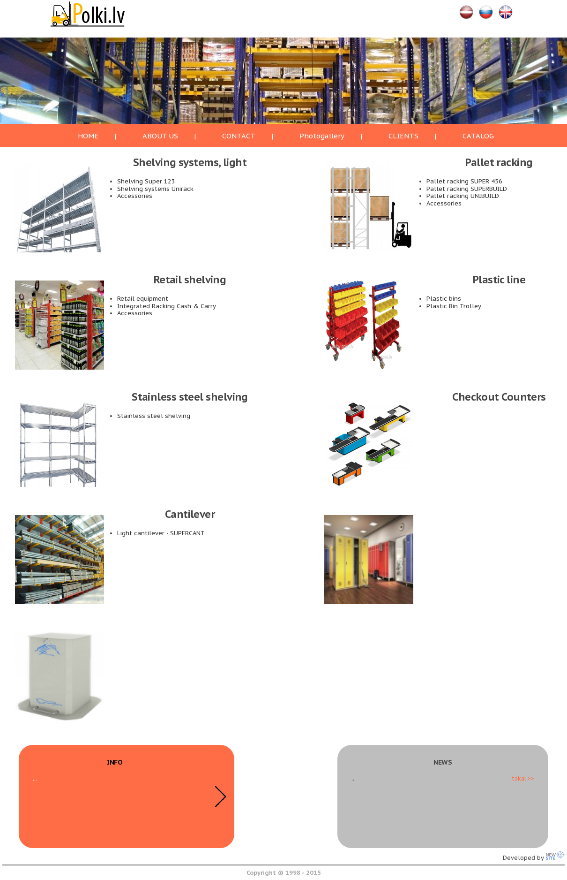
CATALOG (478, 135)
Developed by (534, 858)
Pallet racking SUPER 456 (464, 181)
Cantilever (190, 514)
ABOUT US (160, 135)
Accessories (134, 196)
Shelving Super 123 (146, 181)
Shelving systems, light (189, 162)
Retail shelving (190, 279)
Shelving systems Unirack (155, 189)
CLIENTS (403, 135)
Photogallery (321, 135)
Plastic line (499, 279)
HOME (88, 135)
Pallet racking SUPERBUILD (466, 189)
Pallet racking (498, 162)
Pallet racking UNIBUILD (462, 196)
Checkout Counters (499, 396)
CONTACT (238, 135)
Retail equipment (142, 299)
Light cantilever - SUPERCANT (161, 533)
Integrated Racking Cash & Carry (166, 306)
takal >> (523, 778)
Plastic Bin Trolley (453, 306)
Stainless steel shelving (190, 396)
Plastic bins (443, 299)
